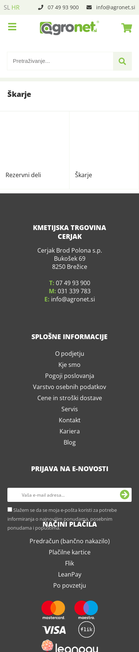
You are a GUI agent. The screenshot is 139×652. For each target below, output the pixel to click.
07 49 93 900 (63, 7)
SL (7, 7)
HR (15, 7)
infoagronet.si (115, 7)
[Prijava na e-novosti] (125, 434)
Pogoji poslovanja (69, 315)
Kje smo (69, 304)
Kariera (70, 370)
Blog (70, 382)
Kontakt (70, 359)
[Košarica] (124, 28)
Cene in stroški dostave (69, 337)
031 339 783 (74, 230)
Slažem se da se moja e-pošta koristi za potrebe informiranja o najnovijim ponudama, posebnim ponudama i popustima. (62, 458)
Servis (69, 348)
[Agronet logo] (69, 28)
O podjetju (69, 293)
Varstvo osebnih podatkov (69, 326)
